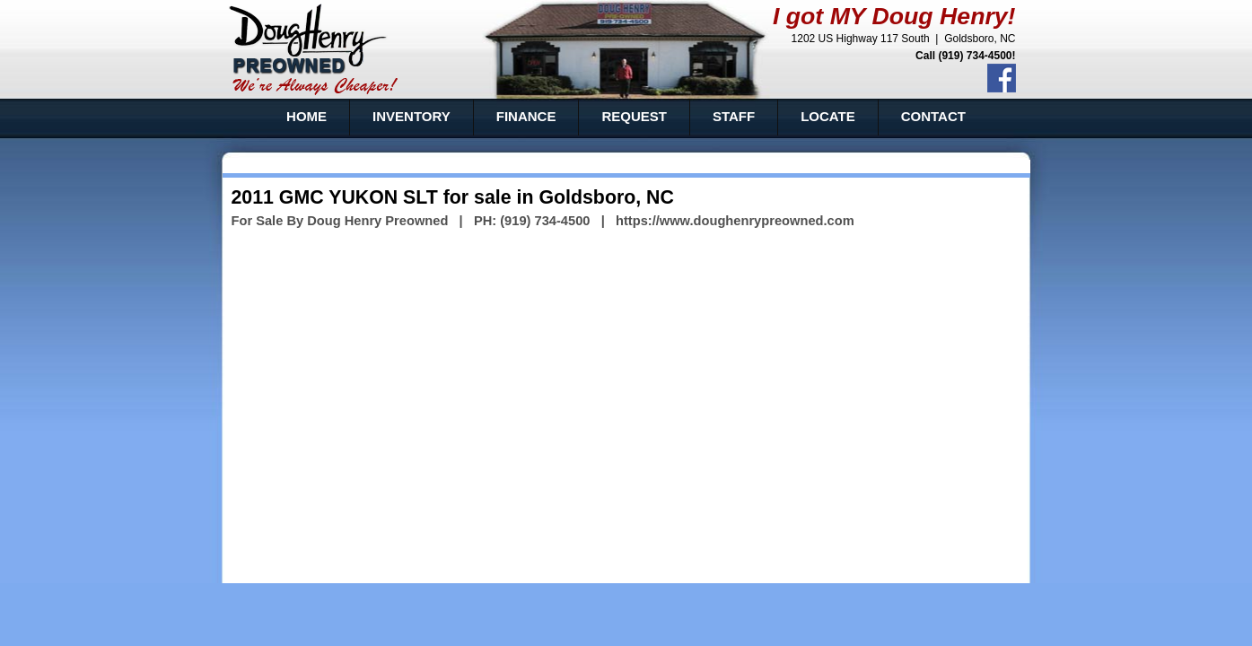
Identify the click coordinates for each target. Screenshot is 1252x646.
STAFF (734, 116)
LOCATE (828, 116)
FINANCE (526, 116)
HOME (306, 116)
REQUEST (634, 116)
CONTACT (933, 116)
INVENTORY (411, 116)
